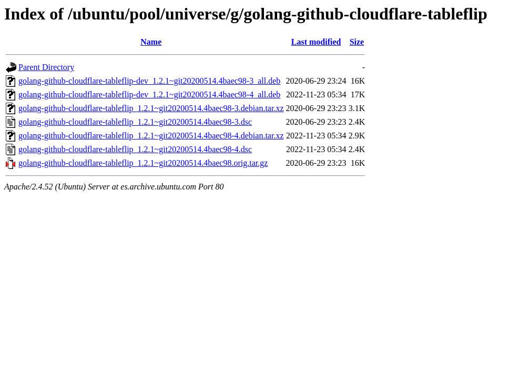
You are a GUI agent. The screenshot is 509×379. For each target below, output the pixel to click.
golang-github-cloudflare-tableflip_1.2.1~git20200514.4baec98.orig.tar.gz (143, 162)
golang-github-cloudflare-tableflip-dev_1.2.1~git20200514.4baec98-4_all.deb (149, 94)
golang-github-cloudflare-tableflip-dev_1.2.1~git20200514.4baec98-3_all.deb (149, 80)
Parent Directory (46, 67)
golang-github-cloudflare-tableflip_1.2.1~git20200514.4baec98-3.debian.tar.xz (151, 108)
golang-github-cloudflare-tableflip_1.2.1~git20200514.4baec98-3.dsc (135, 121)
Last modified (316, 41)
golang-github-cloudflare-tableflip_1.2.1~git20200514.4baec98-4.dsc (135, 149)
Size (357, 41)
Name (150, 41)
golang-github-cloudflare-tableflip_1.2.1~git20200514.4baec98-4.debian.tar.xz (151, 135)
